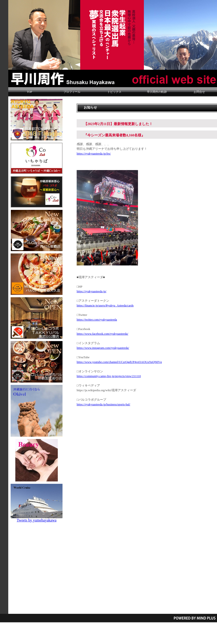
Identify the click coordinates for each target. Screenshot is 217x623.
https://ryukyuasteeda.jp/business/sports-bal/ (103, 404)
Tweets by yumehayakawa (37, 520)
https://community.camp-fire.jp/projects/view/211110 (109, 376)
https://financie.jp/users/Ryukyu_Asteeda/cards (105, 305)
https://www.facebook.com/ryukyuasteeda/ (102, 333)
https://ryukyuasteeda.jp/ (91, 291)
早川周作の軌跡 (157, 92)
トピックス (114, 92)
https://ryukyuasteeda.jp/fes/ (94, 153)
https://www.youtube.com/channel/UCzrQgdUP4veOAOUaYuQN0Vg (119, 362)
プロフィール (71, 92)
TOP (29, 92)
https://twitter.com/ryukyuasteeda (97, 319)
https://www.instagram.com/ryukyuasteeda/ (103, 348)
